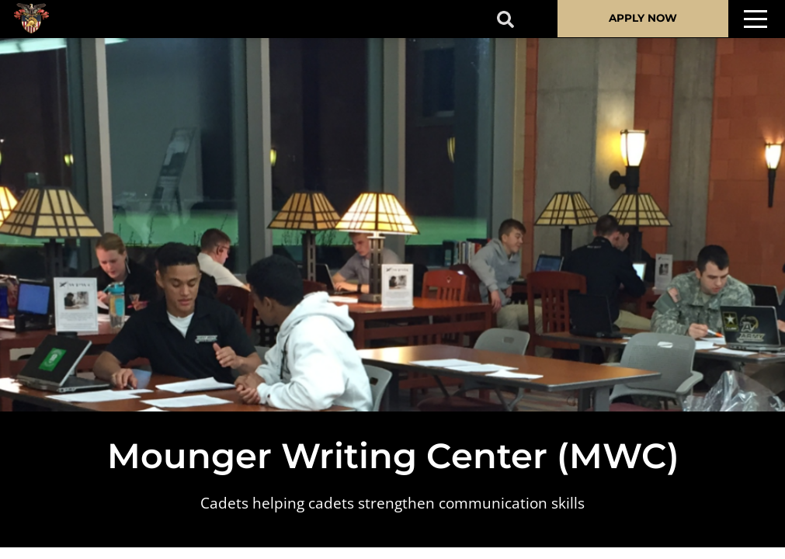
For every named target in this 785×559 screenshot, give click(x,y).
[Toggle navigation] (755, 19)
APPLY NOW (643, 18)
